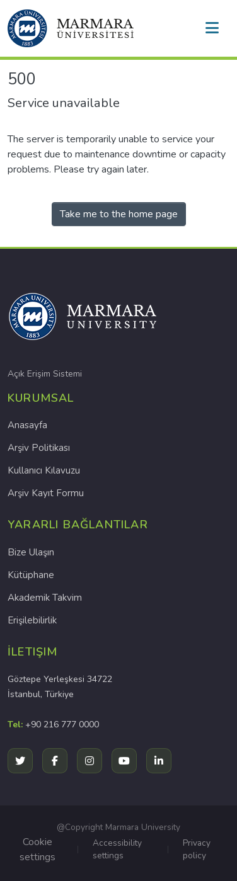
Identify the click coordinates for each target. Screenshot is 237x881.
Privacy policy (197, 849)
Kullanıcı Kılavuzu (44, 470)
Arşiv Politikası (39, 447)
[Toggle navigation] (211, 28)
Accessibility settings (117, 849)
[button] (71, 28)
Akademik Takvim (45, 597)
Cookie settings (37, 849)
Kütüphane (31, 575)
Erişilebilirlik (32, 620)
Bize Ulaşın (31, 552)
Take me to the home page (119, 214)
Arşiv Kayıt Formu (46, 493)
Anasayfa (27, 425)
